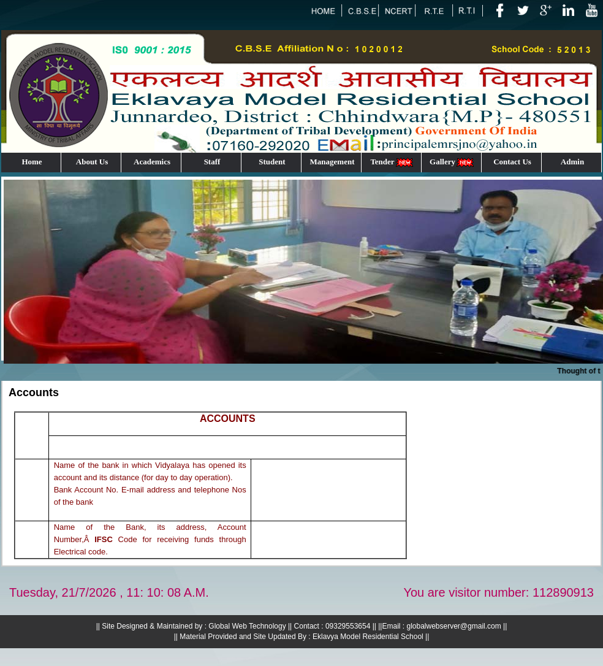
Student (272, 161)
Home (31, 161)
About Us (92, 161)
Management (332, 161)
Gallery (452, 162)
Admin (572, 161)
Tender (392, 162)
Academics (152, 161)
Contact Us (512, 161)
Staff (212, 161)
